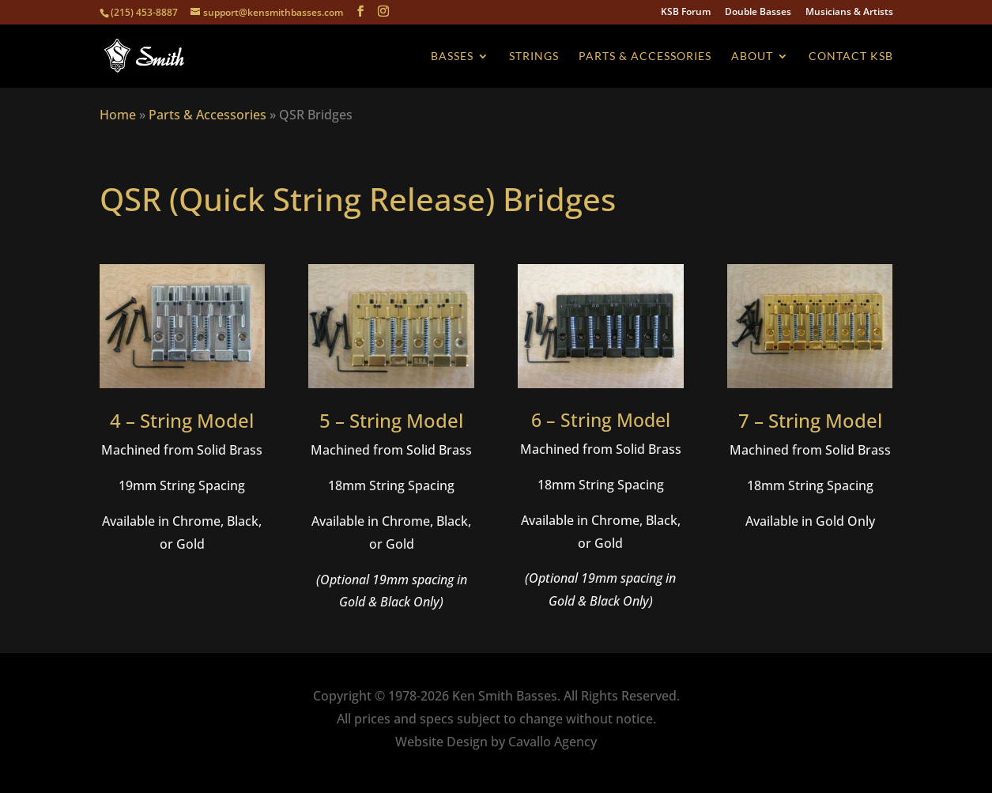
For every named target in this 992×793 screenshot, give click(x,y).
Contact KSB (851, 56)
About (752, 56)
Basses (452, 56)
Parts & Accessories (645, 56)
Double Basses (758, 12)
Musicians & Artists (849, 12)
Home (118, 114)
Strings (534, 56)
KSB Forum (686, 12)
